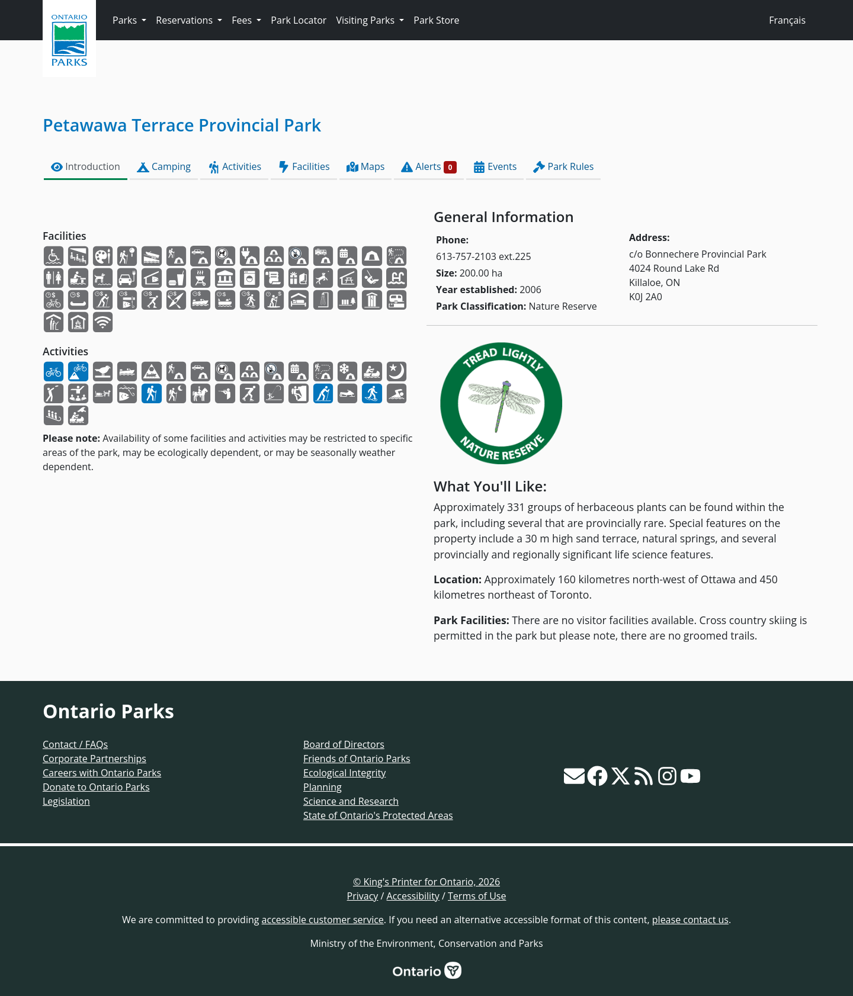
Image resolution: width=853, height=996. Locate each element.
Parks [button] (126, 20)
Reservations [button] (185, 20)
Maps (366, 167)
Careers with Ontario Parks (102, 772)
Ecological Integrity (344, 772)
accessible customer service (323, 919)
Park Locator (298, 20)
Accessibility (413, 895)
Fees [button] (243, 20)
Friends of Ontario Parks (357, 758)
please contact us (690, 919)
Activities (234, 167)
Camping (164, 167)
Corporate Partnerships (94, 758)
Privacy (363, 895)
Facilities (303, 167)
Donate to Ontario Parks (96, 786)
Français (787, 20)
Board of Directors (343, 744)
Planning (322, 786)
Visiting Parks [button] (366, 20)
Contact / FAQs (75, 744)
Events (495, 167)
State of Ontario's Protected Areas (378, 815)
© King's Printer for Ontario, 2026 (426, 881)
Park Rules (563, 167)
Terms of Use (477, 895)
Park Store (436, 20)
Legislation (66, 801)
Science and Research (351, 801)
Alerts (429, 167)
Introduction (85, 167)
